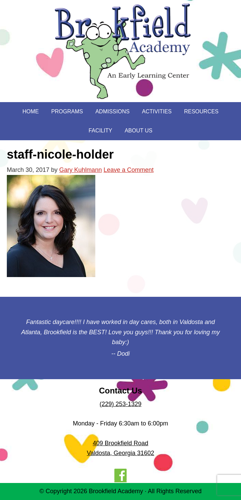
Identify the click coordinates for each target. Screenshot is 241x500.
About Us (138, 130)
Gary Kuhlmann (80, 169)
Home (30, 111)
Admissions (112, 111)
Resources (201, 111)
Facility (100, 130)
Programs (67, 111)
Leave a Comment (128, 169)
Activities (157, 111)
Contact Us (120, 390)
